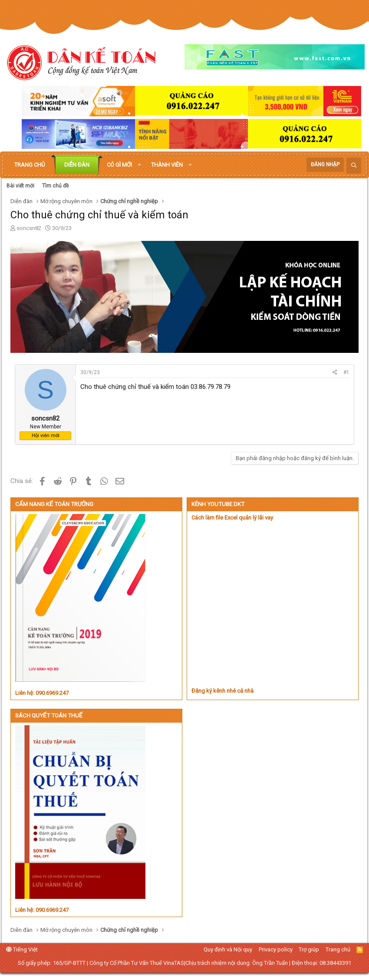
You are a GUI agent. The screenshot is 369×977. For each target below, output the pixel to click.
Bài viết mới (20, 186)
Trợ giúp (309, 949)
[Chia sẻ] (334, 373)
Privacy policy (276, 949)
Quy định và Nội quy (228, 949)
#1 (346, 372)
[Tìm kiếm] (353, 166)
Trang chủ (29, 164)
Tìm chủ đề (55, 186)
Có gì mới (119, 164)
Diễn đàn (76, 164)
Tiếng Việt (22, 949)
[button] (139, 165)
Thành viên (167, 164)
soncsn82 (28, 228)
